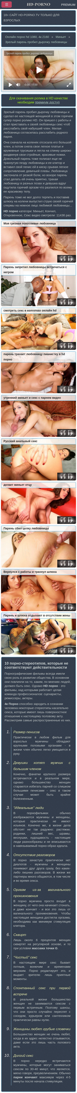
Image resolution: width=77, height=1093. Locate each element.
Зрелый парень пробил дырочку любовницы (36, 42)
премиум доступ (47, 102)
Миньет (61, 37)
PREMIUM (68, 4)
